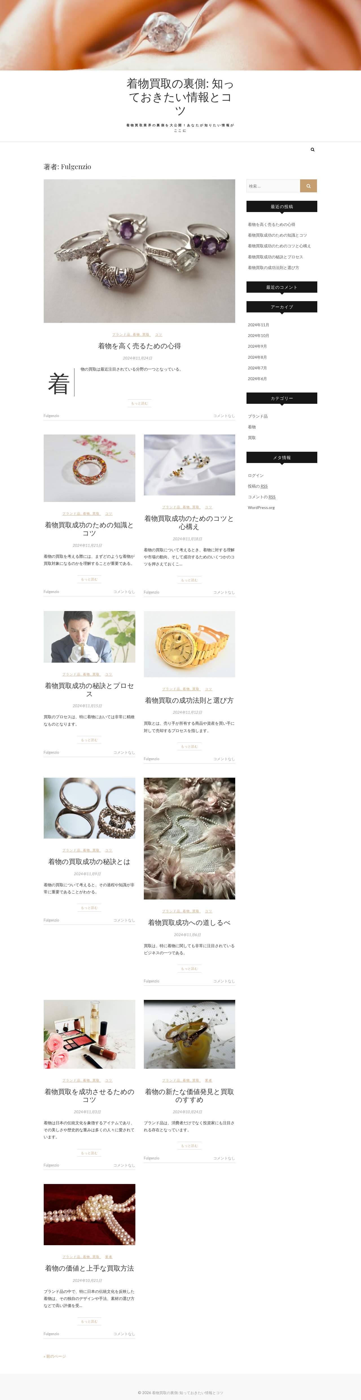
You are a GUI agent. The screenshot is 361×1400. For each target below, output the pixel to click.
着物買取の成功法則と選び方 (189, 699)
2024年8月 (257, 357)
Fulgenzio (51, 415)
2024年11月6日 (187, 934)
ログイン (256, 475)
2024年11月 (258, 324)
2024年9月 (257, 346)
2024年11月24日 (137, 358)
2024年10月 (258, 335)
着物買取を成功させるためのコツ (90, 1095)
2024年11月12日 (187, 712)
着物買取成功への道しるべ (189, 922)
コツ (158, 334)
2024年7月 (257, 367)
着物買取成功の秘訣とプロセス (89, 689)
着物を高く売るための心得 (139, 345)
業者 (208, 1080)
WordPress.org (261, 507)
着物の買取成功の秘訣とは (89, 861)
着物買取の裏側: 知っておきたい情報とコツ (181, 96)
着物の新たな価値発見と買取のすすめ (189, 1095)
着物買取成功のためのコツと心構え (189, 522)
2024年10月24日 (187, 1112)
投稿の (258, 486)
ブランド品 (121, 334)
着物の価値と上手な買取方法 (89, 1267)
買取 (146, 334)
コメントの (262, 496)
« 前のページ (55, 1356)
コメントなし (224, 415)
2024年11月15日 (87, 706)
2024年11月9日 (87, 874)
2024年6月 (257, 378)
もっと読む (139, 403)
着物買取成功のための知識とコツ (89, 528)
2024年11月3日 (87, 1112)
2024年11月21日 (87, 545)
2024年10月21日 (87, 1280)
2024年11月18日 (187, 539)
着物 (136, 334)
